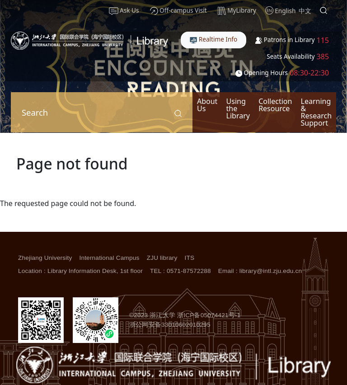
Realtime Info (213, 39)
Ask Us (124, 10)
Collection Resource (275, 104)
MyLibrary (237, 10)
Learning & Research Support (316, 112)
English (285, 10)
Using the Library (238, 108)
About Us (207, 104)
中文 (305, 10)
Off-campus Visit (178, 10)
